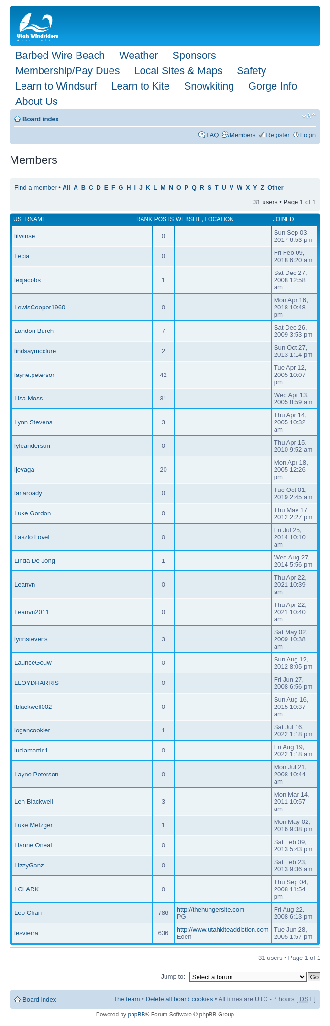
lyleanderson (32, 445)
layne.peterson (35, 374)
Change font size (309, 116)
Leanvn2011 (31, 612)
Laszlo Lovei (31, 537)
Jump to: (173, 976)
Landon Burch (34, 330)
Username (29, 219)
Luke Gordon (32, 513)
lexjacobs (27, 280)
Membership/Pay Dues (67, 71)
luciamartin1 (31, 750)
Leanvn (24, 584)
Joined (283, 219)
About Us (36, 101)
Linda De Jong (34, 560)
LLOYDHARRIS (36, 682)
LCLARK (26, 889)
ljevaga (24, 469)
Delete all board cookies (179, 999)
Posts (164, 219)
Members (243, 134)
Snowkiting (209, 86)
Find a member (35, 187)
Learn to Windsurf (56, 86)
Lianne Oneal (33, 845)
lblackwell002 (33, 706)
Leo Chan (28, 912)
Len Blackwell (33, 801)
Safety (251, 71)
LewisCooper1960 (39, 307)
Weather (138, 55)
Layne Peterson (36, 774)
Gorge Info (272, 86)
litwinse (24, 235)
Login (308, 134)
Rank (144, 219)
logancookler (32, 730)
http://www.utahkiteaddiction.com (223, 929)
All (66, 187)
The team (126, 999)
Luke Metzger (33, 825)
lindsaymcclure (35, 350)
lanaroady (28, 493)
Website (189, 219)
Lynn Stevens (33, 422)
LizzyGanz (29, 865)
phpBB (136, 1014)
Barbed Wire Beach (60, 55)
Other (275, 187)
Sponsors (194, 55)
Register (278, 134)
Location (219, 219)
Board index (40, 119)
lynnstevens (31, 639)
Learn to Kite (140, 86)
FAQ (212, 134)
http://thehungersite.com (210, 909)
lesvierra (26, 932)
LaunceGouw (33, 662)
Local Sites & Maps (178, 71)
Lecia (22, 256)
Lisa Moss (28, 398)
